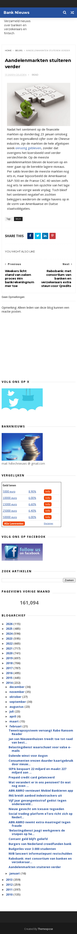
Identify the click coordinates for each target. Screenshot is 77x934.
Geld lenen (9, 485)
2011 (9, 890)
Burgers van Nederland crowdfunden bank (40, 844)
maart (14, 721)
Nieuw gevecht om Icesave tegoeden (36, 809)
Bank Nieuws (16, 12)
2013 (9, 880)
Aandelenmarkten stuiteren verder (35, 867)
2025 (9, 629)
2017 (9, 668)
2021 (9, 648)
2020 (9, 653)
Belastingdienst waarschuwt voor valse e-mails (40, 749)
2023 (9, 639)
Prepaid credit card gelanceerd (32, 777)
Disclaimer (48, 523)
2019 (9, 658)
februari (15, 726)
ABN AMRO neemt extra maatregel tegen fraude (39, 824)
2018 (9, 663)
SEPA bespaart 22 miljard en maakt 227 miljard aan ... (37, 771)
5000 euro (9, 492)
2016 (9, 673)
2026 (9, 624)
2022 (9, 644)
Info (47, 492)
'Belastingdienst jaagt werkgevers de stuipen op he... (37, 832)
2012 (9, 885)
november (17, 692)
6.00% (32, 498)
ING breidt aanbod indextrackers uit (35, 796)
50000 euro (10, 517)
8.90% (32, 492)
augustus (16, 707)
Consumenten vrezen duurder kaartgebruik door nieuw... (41, 762)
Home (8, 50)
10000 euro (10, 498)
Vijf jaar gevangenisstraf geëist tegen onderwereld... (37, 802)
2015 (9, 678)
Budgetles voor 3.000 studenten (32, 849)
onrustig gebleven (28, 148)
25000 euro (10, 511)
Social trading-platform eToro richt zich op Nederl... (40, 815)
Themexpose (45, 929)
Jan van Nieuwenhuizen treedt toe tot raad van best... (41, 741)
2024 (9, 634)
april (13, 717)
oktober (15, 697)
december (17, 687)
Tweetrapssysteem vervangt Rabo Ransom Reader (41, 732)
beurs (18, 50)
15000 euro (10, 504)
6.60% (32, 504)
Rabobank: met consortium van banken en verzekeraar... (40, 860)
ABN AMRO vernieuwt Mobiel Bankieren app (41, 791)
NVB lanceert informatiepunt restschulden (40, 854)
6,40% (32, 511)
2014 (9, 683)
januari (15, 873)
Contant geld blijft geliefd (28, 839)
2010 (9, 895)
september (18, 702)
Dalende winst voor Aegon (28, 756)
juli (12, 712)
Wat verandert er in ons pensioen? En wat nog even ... (40, 784)
